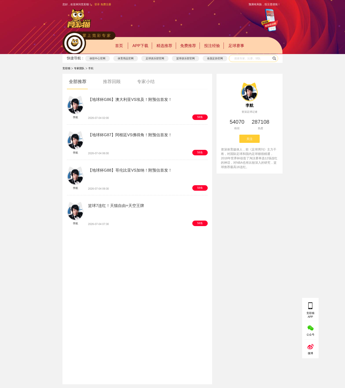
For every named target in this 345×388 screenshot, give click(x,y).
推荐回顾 (112, 81)
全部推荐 (77, 81)
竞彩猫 (66, 68)
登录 (97, 4)
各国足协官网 (215, 58)
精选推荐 (164, 46)
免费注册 (106, 4)
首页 (119, 46)
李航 (249, 105)
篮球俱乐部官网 (185, 58)
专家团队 (79, 68)
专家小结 (146, 81)
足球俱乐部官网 (155, 58)
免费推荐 (188, 46)
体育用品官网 (126, 58)
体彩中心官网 (97, 58)
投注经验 (212, 46)
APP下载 (140, 46)
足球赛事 (236, 46)
